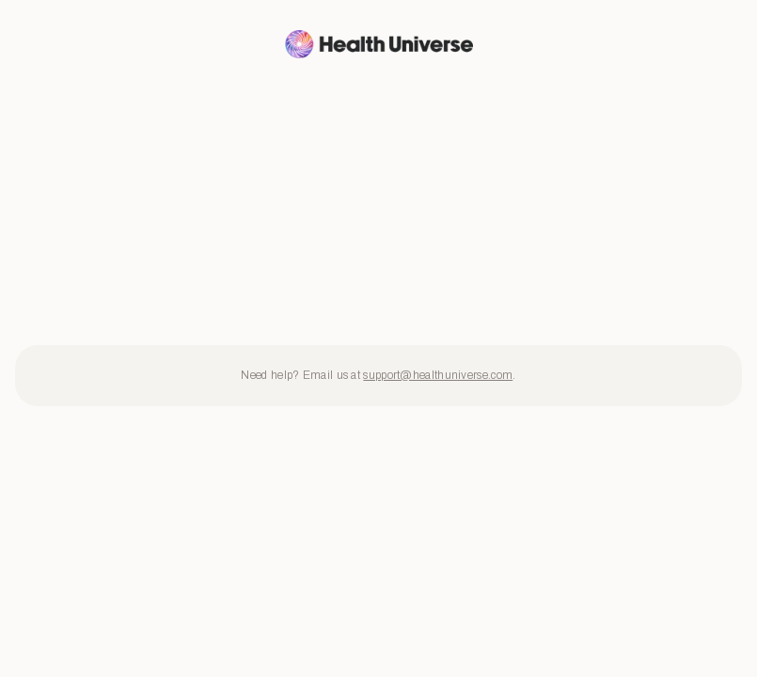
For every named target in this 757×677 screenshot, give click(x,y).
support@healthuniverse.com (438, 375)
